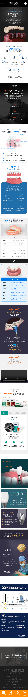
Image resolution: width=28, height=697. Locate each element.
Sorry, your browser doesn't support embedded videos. (14, 376)
